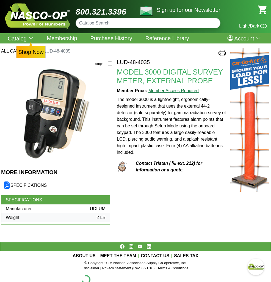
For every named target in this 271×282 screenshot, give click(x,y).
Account (244, 38)
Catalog (21, 38)
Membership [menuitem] (62, 38)
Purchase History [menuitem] (111, 38)
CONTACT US (155, 256)
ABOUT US (84, 256)
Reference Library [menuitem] (167, 38)
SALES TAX (186, 256)
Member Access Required (173, 90)
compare (100, 64)
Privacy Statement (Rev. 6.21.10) (128, 268)
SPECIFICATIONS (28, 185)
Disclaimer (91, 268)
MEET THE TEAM (118, 256)
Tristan (160, 163)
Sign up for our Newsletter (188, 10)
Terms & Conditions (173, 268)
